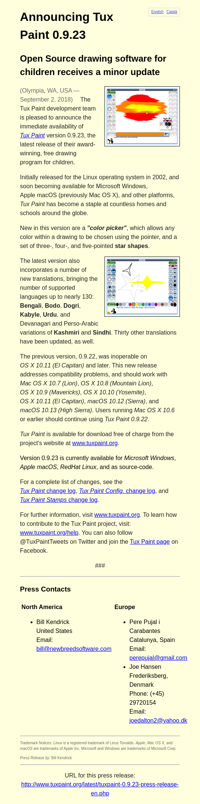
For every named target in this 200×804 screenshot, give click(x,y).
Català (171, 12)
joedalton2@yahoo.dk (158, 720)
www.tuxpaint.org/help (49, 533)
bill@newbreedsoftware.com (74, 649)
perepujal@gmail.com (158, 658)
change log (48, 491)
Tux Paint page (150, 541)
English (157, 12)
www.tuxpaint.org (95, 443)
